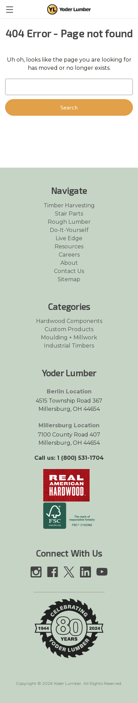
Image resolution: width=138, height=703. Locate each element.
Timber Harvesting (69, 205)
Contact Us (69, 271)
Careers (69, 254)
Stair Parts (69, 213)
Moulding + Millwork (69, 337)
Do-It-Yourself (69, 230)
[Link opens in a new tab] (66, 485)
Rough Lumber (69, 222)
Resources (69, 246)
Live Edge (69, 238)
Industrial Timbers (69, 345)
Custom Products (69, 329)
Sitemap (69, 279)
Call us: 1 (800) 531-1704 (69, 458)
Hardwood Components (69, 321)
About (69, 263)
